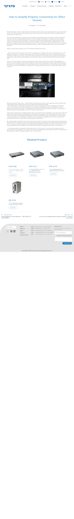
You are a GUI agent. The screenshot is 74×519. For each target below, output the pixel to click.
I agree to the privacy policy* (64, 235)
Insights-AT (33, 25)
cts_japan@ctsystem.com (40, 232)
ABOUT (22, 226)
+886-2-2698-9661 (47, 226)
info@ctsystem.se (38, 228)
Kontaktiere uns (33, 1)
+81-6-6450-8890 (49, 232)
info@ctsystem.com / (39, 226)
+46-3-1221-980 (46, 228)
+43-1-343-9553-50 (49, 230)
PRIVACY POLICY (24, 235)
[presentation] (63, 239)
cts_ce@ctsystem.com (39, 230)
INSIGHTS (22, 228)
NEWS (21, 230)
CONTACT (22, 233)
